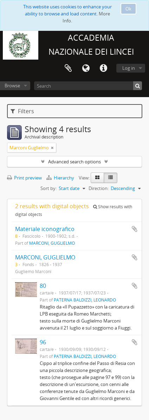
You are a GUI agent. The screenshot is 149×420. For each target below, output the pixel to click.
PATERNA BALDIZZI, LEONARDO (85, 300)
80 (43, 286)
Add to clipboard (134, 228)
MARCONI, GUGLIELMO (52, 243)
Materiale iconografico (44, 229)
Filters (22, 111)
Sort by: (48, 188)
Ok (128, 9)
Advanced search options (74, 161)
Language (86, 68)
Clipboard (68, 68)
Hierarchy (60, 178)
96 (43, 342)
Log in (128, 68)
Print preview (24, 178)
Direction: (99, 188)
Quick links (103, 68)
